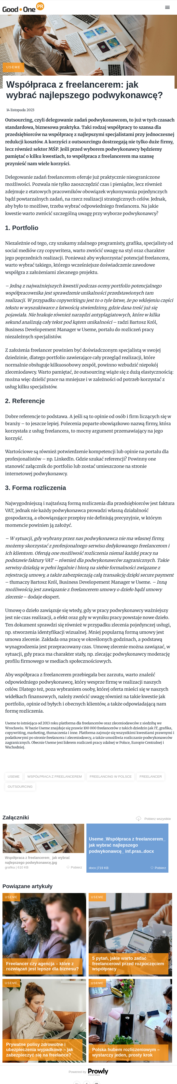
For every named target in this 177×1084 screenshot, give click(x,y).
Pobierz (47, 859)
